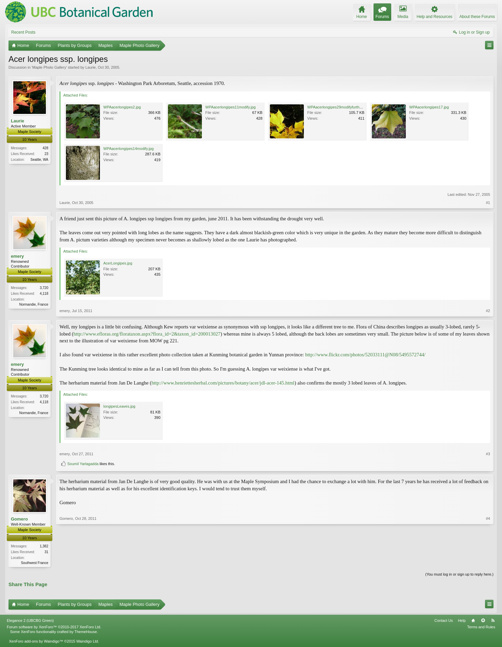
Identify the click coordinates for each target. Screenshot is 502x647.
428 (45, 148)
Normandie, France (33, 304)
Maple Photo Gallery (49, 67)
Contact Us (443, 621)
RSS (492, 621)
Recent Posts (23, 32)
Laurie (90, 67)
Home (473, 621)
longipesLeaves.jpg (119, 406)
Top (483, 621)
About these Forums (477, 16)
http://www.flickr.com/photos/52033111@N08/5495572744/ (365, 354)
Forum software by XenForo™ (54, 628)
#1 (488, 203)
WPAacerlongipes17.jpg (429, 107)
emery (17, 256)
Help (462, 621)
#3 (488, 454)
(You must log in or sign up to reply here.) (459, 575)
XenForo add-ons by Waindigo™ (36, 642)
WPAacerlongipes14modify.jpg (128, 149)
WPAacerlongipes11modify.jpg (230, 107)
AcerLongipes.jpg (117, 263)
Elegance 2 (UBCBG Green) (30, 621)
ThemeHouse (85, 632)
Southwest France (34, 563)
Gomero (19, 519)
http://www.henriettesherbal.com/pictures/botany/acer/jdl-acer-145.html (223, 383)
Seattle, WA (39, 159)
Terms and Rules (481, 628)
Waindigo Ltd (87, 642)
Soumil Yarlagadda (83, 464)
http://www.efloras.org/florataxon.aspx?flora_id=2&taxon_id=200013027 (147, 334)
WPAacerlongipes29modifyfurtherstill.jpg (340, 107)
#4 (488, 562)
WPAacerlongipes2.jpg (122, 107)
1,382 (44, 546)
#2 (488, 311)
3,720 (44, 288)
